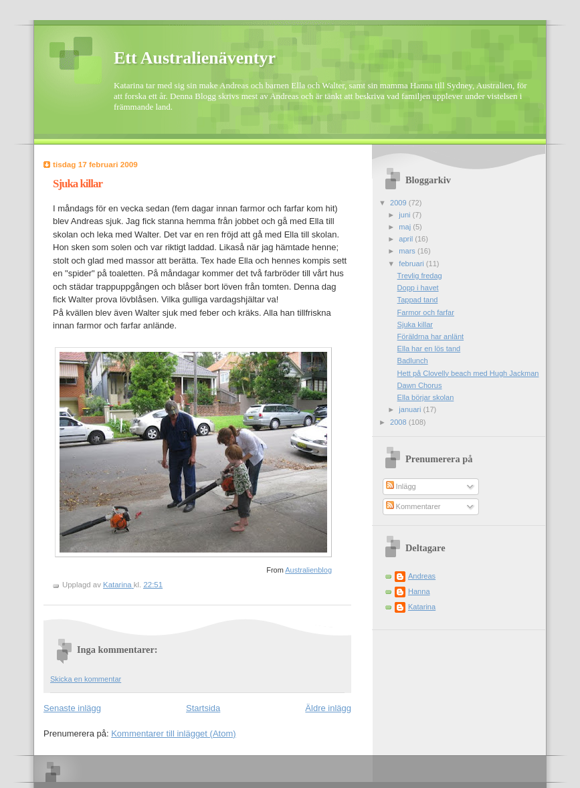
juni (405, 215)
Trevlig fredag (419, 276)
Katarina (422, 607)
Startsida (203, 708)
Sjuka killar (415, 324)
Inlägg (401, 486)
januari (411, 409)
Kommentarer (413, 506)
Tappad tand (417, 300)
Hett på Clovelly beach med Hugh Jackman (468, 373)
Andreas (422, 576)
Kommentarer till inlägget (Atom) (173, 733)
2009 (399, 203)
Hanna (419, 591)
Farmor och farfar (425, 312)
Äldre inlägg (328, 708)
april (407, 239)
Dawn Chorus (419, 385)
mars (408, 251)
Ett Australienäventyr (195, 58)
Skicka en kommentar (85, 679)
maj (406, 227)
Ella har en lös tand (429, 348)
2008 (399, 422)
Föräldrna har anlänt (430, 336)
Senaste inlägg (72, 708)
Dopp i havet (418, 288)
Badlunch (412, 361)
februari (412, 264)
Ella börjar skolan (425, 397)
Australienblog (308, 570)
